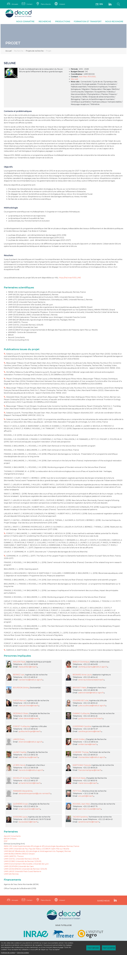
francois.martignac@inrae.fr (90, 770)
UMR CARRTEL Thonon (14, 856)
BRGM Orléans (10, 839)
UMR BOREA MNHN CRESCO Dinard (19, 854)
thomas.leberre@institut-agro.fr (92, 757)
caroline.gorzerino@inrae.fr (90, 731)
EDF (5, 841)
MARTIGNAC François (82, 765)
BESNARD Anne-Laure (82, 675)
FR (97, 4)
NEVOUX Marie (79, 778)
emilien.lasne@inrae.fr (88, 744)
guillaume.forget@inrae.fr (30, 731)
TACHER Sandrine (80, 817)
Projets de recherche (35, 51)
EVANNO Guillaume (81, 713)
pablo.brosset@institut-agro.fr (91, 693)
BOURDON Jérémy (21, 688)
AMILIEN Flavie (19, 662)
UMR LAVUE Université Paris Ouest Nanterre (22, 871)
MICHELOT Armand (21, 778)
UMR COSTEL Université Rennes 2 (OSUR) (21, 859)
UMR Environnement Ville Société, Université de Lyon (26, 864)
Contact (29, 4)
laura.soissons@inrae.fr (29, 822)
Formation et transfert (88, 21)
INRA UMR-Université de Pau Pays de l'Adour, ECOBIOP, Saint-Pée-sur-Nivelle (36, 849)
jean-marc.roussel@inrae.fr (90, 809)
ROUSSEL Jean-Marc (81, 804)
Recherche (45, 21)
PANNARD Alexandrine (22, 791)
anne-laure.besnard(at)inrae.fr (91, 680)
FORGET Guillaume (21, 726)
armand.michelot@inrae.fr (30, 783)
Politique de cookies (8, 952)
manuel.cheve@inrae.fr (29, 706)
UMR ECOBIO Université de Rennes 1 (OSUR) (22, 861)
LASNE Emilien (79, 739)
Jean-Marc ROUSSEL (87, 77)
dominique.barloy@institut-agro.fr (93, 667)
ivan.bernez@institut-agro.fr (31, 680)
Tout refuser (93, 948)
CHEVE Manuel (19, 701)
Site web (74, 79)
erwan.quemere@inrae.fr (30, 809)
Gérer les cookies (23, 952)
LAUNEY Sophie (19, 752)
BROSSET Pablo (79, 688)
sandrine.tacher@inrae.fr (89, 822)
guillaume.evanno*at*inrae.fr (91, 719)
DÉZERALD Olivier (20, 713)
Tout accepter (108, 948)
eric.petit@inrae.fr (86, 796)
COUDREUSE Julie (80, 701)
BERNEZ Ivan (18, 675)
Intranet (62, 4)
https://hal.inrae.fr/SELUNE (70, 278)
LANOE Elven (18, 739)
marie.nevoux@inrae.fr (88, 783)
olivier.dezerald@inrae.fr (29, 719)
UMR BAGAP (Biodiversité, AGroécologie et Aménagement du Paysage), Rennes (37, 851)
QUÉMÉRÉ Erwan (20, 804)
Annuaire (15, 4)
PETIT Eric (77, 791)
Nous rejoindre (114, 21)
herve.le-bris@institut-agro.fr (31, 770)
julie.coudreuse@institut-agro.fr (92, 706)
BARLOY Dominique (81, 662)
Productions (62, 21)
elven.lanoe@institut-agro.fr (31, 742)
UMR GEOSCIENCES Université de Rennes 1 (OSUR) (25, 869)
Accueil (8, 51)
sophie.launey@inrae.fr (29, 757)
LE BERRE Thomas (80, 752)
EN (101, 4)
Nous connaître (25, 21)
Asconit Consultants (12, 836)
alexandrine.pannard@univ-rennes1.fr (35, 794)
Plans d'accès (46, 4)
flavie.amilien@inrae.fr (28, 667)
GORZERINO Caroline (82, 726)
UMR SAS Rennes (11, 874)
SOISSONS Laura (20, 817)
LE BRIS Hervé (19, 765)
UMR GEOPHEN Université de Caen (19, 866)
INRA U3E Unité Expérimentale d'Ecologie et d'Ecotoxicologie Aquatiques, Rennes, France (41, 846)
